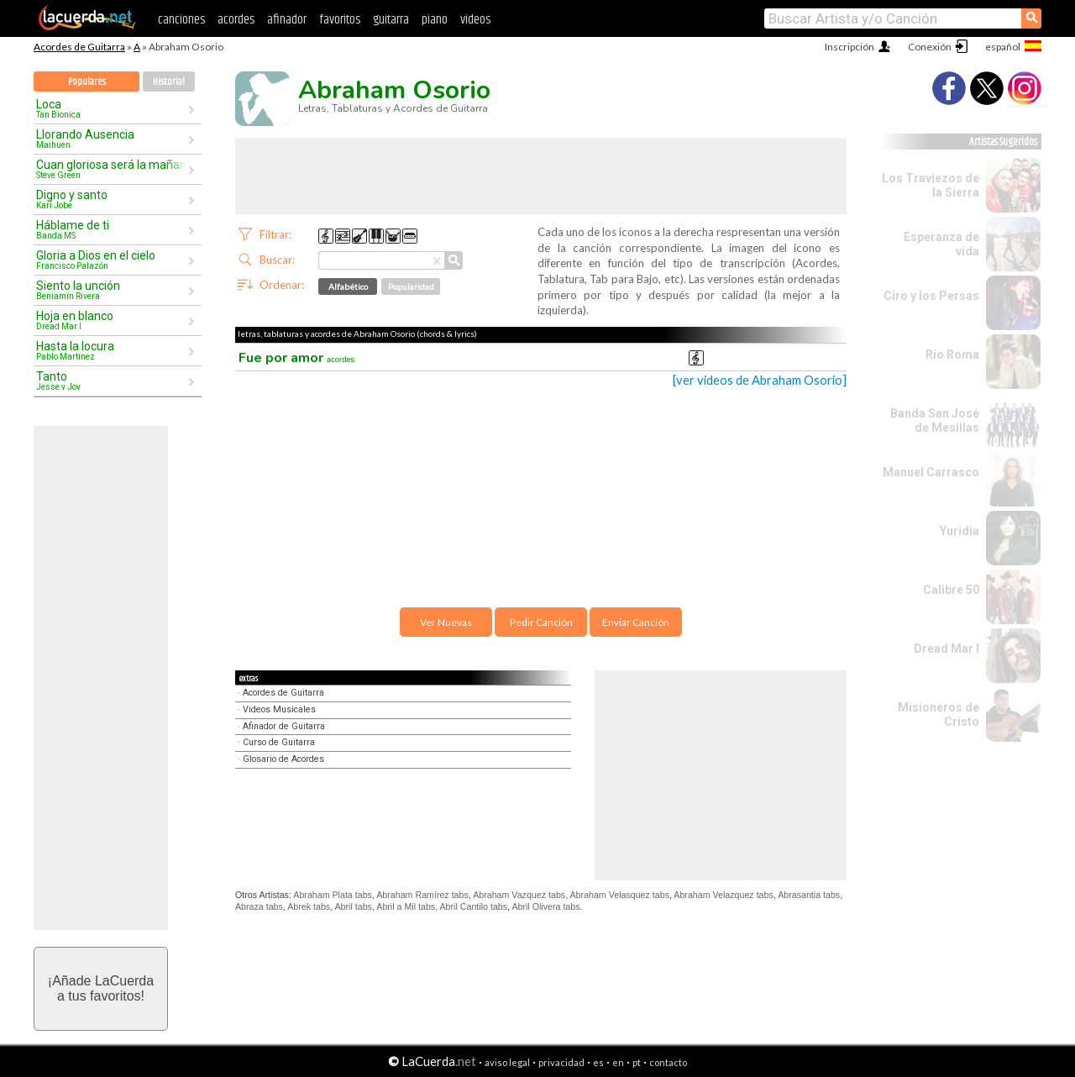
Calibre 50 (951, 589)
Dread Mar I (946, 648)
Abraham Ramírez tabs (422, 895)
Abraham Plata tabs (332, 895)
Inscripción (849, 46)
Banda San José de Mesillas (934, 420)
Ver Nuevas (446, 622)
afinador (287, 19)
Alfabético (348, 286)
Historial (169, 82)
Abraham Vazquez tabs (519, 895)
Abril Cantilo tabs (474, 906)
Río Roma (952, 354)
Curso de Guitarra (279, 742)
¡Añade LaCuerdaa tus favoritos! (101, 988)
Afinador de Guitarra (284, 726)
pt (636, 1062)
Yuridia (959, 531)
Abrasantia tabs (809, 895)
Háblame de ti (111, 229)
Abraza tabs (259, 906)
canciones (181, 19)
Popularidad (411, 286)
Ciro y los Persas (931, 295)
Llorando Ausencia (111, 138)
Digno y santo (111, 199)
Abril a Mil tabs (405, 906)
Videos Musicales (279, 709)
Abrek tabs (308, 906)
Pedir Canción (541, 622)
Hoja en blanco (111, 320)
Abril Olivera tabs (545, 906)
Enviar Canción (635, 622)
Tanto (111, 380)
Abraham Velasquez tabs (619, 895)
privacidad (561, 1062)
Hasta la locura (111, 350)
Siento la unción (111, 290)
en (618, 1062)
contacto (668, 1062)
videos (475, 19)
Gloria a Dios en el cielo (111, 259)
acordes (236, 19)
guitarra (391, 19)
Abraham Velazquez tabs (723, 895)
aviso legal (507, 1062)
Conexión (930, 46)
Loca (111, 108)
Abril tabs (353, 906)
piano (435, 19)
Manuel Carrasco (931, 472)
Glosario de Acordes (283, 759)
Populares (87, 82)
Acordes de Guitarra (79, 46)
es (598, 1062)
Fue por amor (296, 358)
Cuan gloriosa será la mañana (111, 169)
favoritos (339, 19)
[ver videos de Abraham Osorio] (760, 380)
